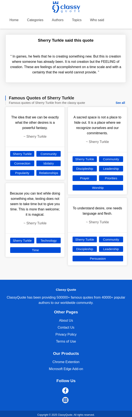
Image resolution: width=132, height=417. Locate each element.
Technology (49, 240)
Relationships (48, 173)
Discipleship (84, 168)
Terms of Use (66, 341)
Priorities (111, 178)
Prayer (84, 178)
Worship (98, 187)
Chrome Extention (66, 362)
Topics (76, 20)
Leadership (111, 168)
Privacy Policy (66, 334)
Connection (22, 163)
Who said (97, 20)
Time (35, 250)
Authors (57, 20)
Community (49, 154)
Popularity (22, 173)
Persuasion (98, 258)
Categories (35, 20)
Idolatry (48, 163)
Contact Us (66, 327)
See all (120, 102)
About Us (66, 320)
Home (14, 20)
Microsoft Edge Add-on (66, 369)
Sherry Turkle (22, 154)
